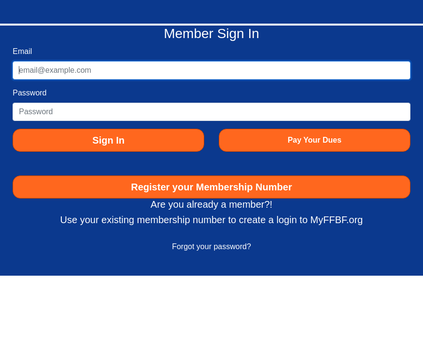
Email (22, 51)
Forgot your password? (211, 246)
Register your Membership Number (211, 187)
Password (29, 93)
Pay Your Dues (314, 140)
